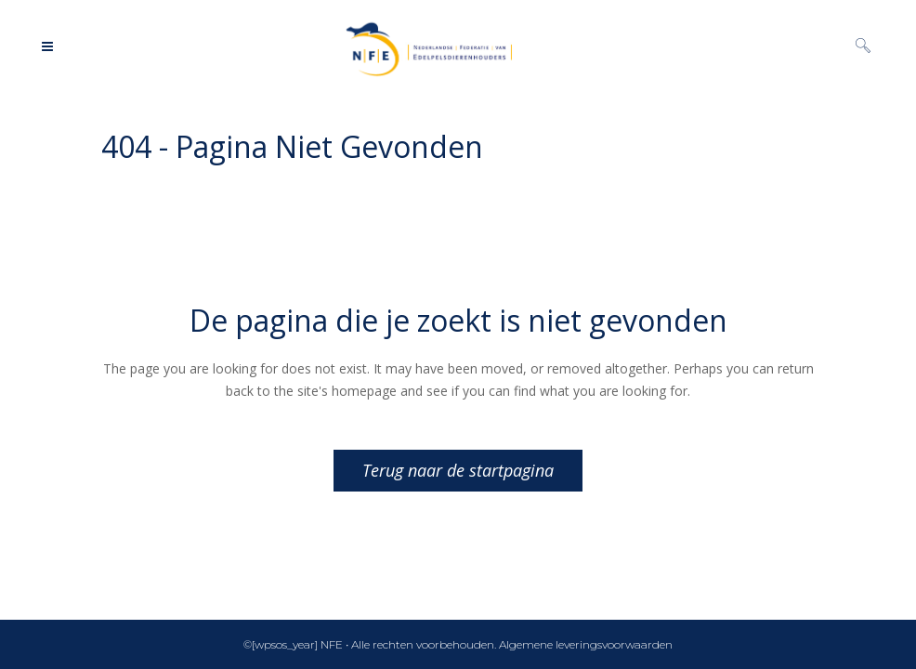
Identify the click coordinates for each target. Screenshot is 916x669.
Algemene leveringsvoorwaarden (586, 644)
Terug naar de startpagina (458, 470)
